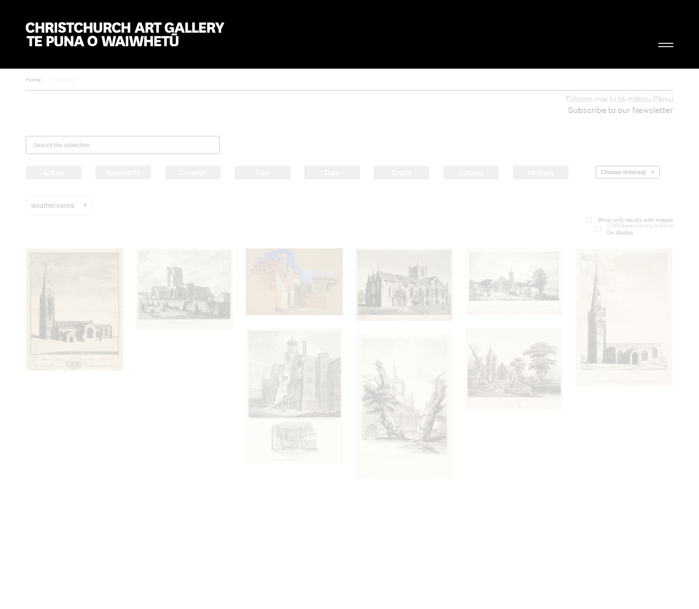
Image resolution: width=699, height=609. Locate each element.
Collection (65, 80)
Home (33, 80)
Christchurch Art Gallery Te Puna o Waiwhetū (125, 34)
